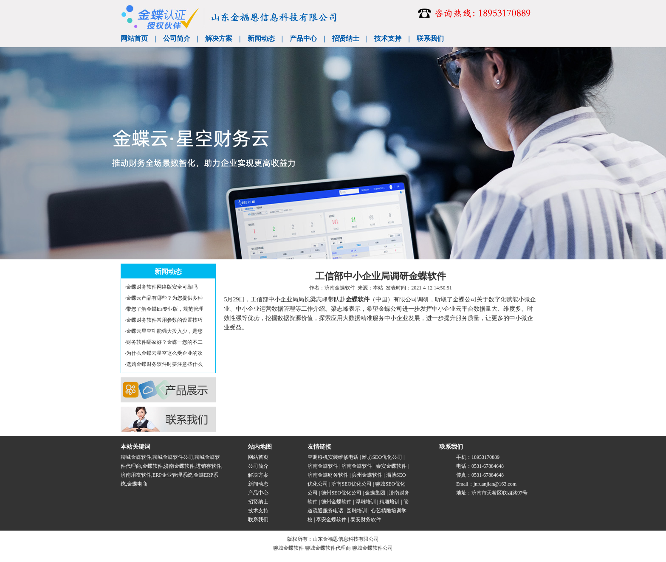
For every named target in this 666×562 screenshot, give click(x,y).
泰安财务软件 (365, 520)
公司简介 (176, 38)
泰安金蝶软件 (391, 466)
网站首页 (134, 38)
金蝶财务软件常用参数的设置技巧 (164, 320)
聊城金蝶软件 (136, 457)
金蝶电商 (137, 484)
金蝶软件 (358, 299)
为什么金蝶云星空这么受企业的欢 (164, 353)
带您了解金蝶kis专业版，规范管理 (164, 309)
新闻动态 (261, 38)
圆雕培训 (357, 511)
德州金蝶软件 (336, 502)
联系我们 (430, 38)
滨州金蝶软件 (367, 475)
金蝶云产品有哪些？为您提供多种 (164, 298)
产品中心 (303, 38)
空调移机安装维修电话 (333, 457)
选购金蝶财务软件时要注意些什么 (164, 364)
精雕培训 (389, 502)
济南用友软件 (136, 475)
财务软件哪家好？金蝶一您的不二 (164, 342)
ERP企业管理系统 (172, 475)
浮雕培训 (366, 502)
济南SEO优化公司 (351, 484)
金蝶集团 (375, 493)
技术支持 (387, 38)
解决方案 (218, 38)
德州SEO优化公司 (341, 493)
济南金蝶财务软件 (328, 475)
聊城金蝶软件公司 (172, 457)
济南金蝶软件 (340, 288)
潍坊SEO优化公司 (382, 457)
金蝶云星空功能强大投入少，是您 (164, 331)
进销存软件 (208, 466)
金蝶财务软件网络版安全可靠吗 (162, 287)
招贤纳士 (345, 38)
